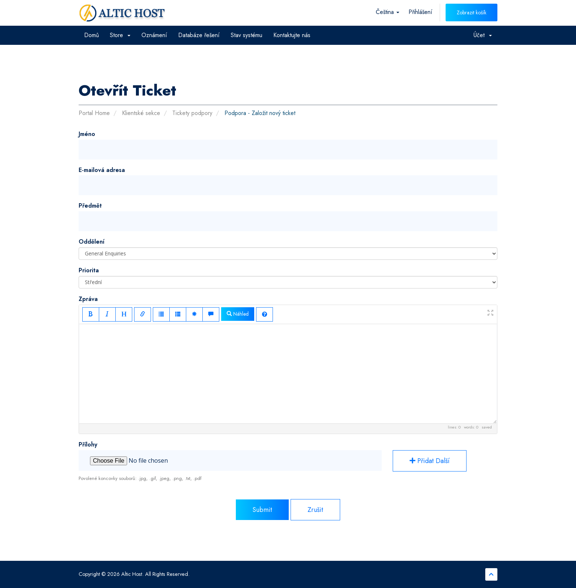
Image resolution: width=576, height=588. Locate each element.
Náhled (238, 314)
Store (120, 35)
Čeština (387, 12)
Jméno (87, 134)
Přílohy (88, 444)
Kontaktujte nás (291, 35)
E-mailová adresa (102, 170)
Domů (91, 35)
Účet (483, 35)
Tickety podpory (192, 113)
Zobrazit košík (471, 12)
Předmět (90, 205)
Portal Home (94, 113)
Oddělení (91, 241)
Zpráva (88, 299)
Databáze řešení (199, 35)
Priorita (89, 270)
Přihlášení (420, 12)
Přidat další (430, 461)
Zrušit (315, 509)
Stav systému (246, 35)
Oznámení (154, 35)
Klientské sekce (141, 113)
